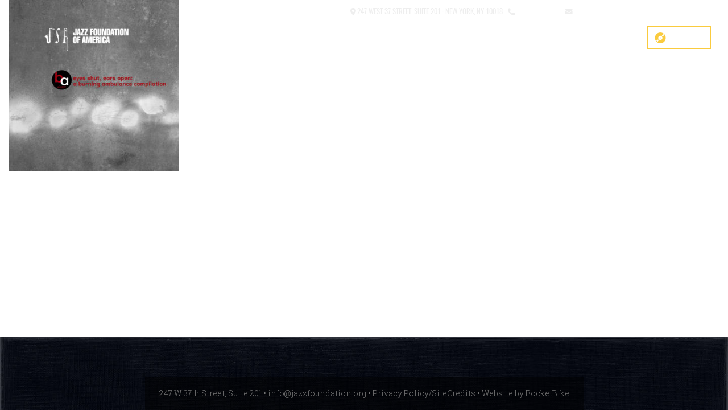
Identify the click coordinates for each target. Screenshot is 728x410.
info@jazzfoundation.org (616, 11)
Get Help (613, 38)
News (566, 38)
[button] (303, 12)
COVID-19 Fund (282, 38)
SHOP (224, 38)
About (407, 38)
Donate (687, 37)
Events (521, 38)
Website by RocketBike (525, 393)
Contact (331, 11)
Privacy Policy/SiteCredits (424, 393)
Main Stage (352, 38)
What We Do (463, 38)
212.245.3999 (537, 11)
